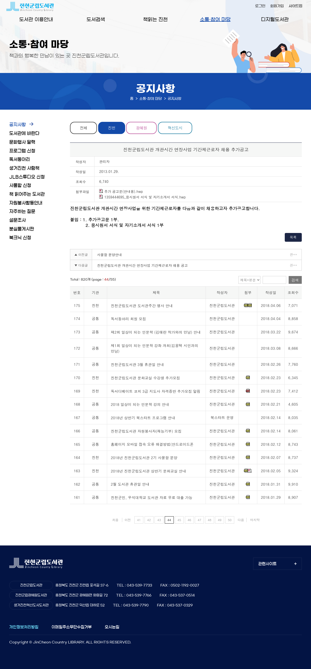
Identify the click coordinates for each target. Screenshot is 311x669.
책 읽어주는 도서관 (27, 194)
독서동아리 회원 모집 (128, 318)
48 (209, 519)
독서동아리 (19, 159)
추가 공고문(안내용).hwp (121, 191)
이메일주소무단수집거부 (72, 627)
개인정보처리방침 (23, 627)
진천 (111, 128)
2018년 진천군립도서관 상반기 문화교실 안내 (148, 470)
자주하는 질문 (22, 211)
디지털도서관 (275, 19)
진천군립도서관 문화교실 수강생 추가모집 (145, 377)
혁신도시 (175, 128)
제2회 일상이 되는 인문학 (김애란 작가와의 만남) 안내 (156, 332)
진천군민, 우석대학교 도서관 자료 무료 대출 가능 (151, 497)
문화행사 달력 (22, 142)
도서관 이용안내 (36, 19)
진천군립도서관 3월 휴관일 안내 (137, 364)
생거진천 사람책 (24, 168)
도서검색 (95, 19)
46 (189, 519)
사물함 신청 (20, 185)
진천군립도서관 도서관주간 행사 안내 (142, 305)
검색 (295, 280)
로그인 (260, 6)
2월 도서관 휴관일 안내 (130, 484)
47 (199, 519)
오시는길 (112, 627)
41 (139, 519)
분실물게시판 (21, 229)
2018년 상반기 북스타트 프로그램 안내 (143, 417)
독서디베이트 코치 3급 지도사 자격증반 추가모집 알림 (155, 391)
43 (159, 519)
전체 (83, 128)
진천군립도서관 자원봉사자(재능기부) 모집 (146, 431)
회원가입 (277, 6)
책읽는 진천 (155, 19)
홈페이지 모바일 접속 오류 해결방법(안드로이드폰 (152, 444)
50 (230, 519)
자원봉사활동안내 (25, 203)
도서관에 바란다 (24, 133)
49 (219, 519)
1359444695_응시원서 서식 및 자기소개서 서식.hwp (142, 197)
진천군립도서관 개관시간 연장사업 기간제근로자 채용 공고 (142, 265)
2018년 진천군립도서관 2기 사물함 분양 (144, 457)
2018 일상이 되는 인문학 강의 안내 (140, 404)
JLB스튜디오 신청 (27, 177)
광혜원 (141, 128)
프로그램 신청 (22, 151)
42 (149, 519)
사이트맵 (295, 6)
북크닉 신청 (20, 238)
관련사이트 (267, 564)
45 (179, 519)
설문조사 (17, 220)
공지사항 (17, 125)
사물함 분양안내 (109, 254)
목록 (293, 237)
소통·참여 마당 (215, 19)
